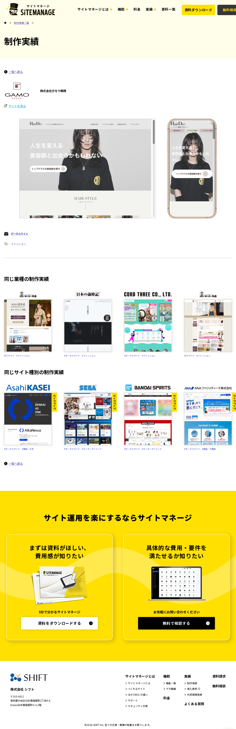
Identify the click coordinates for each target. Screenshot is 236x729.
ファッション (18, 244)
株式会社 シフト (22, 689)
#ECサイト (9, 355)
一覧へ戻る (15, 72)
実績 (187, 676)
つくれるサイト (136, 688)
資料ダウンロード (198, 9)
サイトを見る (17, 106)
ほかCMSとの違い (138, 694)
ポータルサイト (19, 233)
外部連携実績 (194, 694)
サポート (133, 700)
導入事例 (192, 688)
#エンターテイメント (92, 448)
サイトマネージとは (140, 676)
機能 (166, 676)
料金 (166, 697)
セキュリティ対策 (138, 706)
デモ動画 (171, 688)
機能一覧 (171, 683)
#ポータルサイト (72, 355)
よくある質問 (194, 703)
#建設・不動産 (209, 448)
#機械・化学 (28, 448)
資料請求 (219, 676)
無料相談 (219, 685)
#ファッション (23, 355)
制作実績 (192, 683)
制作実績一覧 (21, 22)
